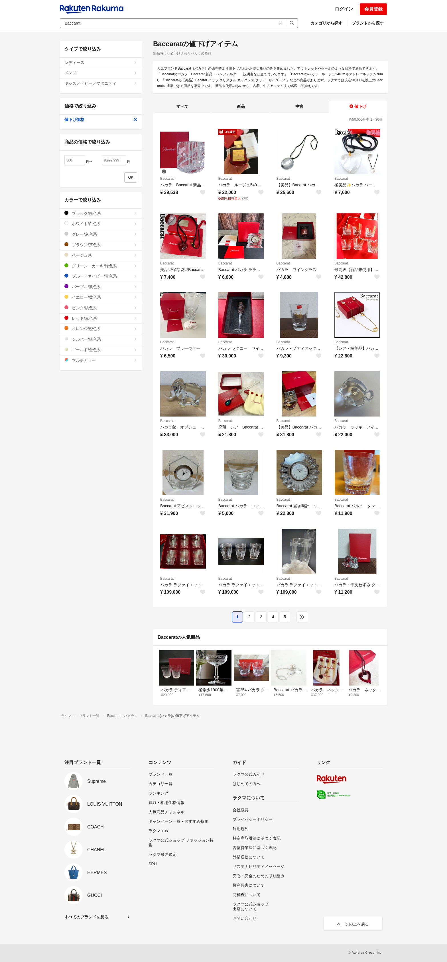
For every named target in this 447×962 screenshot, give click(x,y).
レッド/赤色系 (100, 318)
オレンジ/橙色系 (100, 328)
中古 (299, 106)
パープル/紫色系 (100, 286)
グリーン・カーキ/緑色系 (100, 265)
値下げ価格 (100, 119)
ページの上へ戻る (353, 924)
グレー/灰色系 (100, 234)
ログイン (344, 9)
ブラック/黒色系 (100, 213)
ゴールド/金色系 (100, 349)
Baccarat (167, 179)
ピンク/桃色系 (100, 307)
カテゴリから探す (326, 23)
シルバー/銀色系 (100, 339)
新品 (241, 106)
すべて (182, 106)
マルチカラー (100, 360)
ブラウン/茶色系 (100, 244)
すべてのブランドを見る (86, 917)
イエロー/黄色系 (100, 297)
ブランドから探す (368, 23)
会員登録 (373, 9)
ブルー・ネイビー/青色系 (100, 276)
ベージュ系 (100, 255)
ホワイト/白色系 (100, 223)
